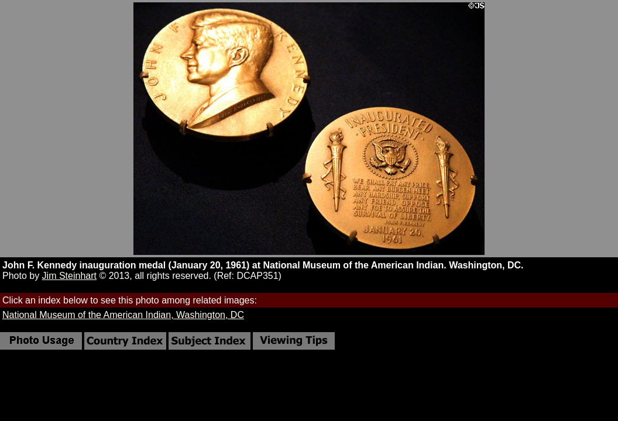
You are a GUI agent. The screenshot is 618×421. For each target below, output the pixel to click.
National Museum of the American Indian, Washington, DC (123, 315)
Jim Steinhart (69, 276)
